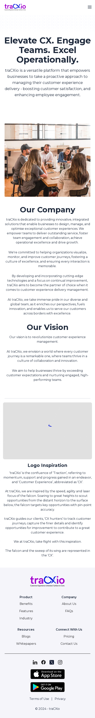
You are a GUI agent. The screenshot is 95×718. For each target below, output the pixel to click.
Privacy (60, 699)
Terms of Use (39, 699)
